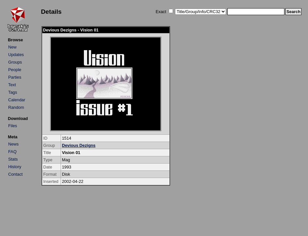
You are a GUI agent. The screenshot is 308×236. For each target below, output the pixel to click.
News (13, 144)
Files (12, 125)
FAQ (12, 151)
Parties (14, 77)
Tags (12, 92)
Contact (15, 174)
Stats (13, 159)
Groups (15, 62)
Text (12, 84)
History (14, 166)
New (12, 47)
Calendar (16, 99)
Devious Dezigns (78, 145)
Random (16, 107)
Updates (16, 54)
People (14, 69)
